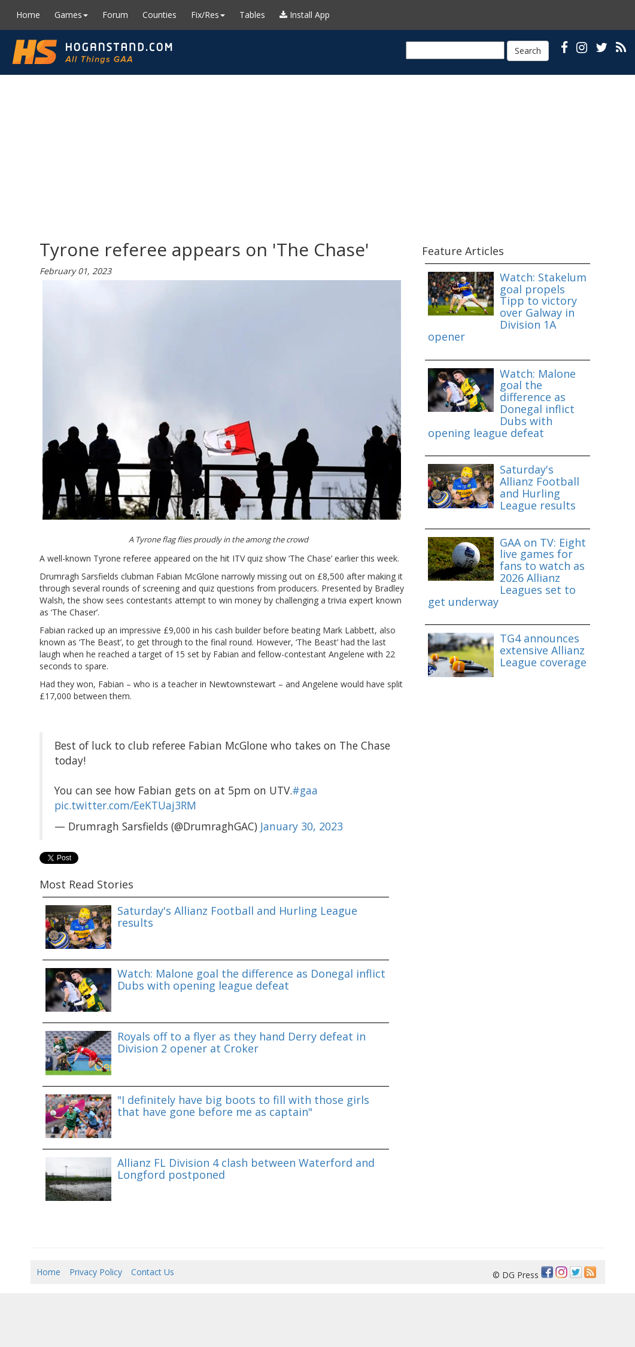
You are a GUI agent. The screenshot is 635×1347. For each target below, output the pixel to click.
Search (528, 50)
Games (71, 14)
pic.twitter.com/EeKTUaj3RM (125, 805)
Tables (252, 14)
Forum (115, 14)
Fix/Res (208, 14)
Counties (159, 14)
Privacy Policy (95, 1272)
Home (28, 14)
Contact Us (152, 1272)
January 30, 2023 (301, 826)
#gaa (305, 790)
